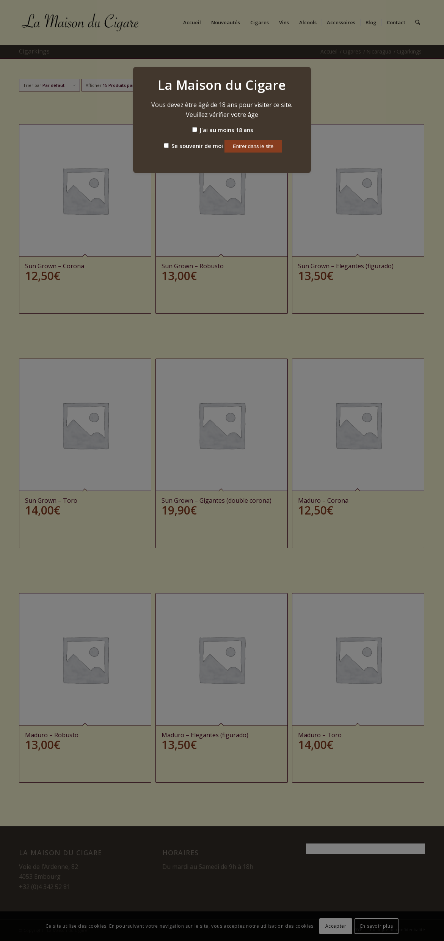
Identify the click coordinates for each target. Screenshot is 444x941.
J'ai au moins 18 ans (222, 130)
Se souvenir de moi (193, 145)
